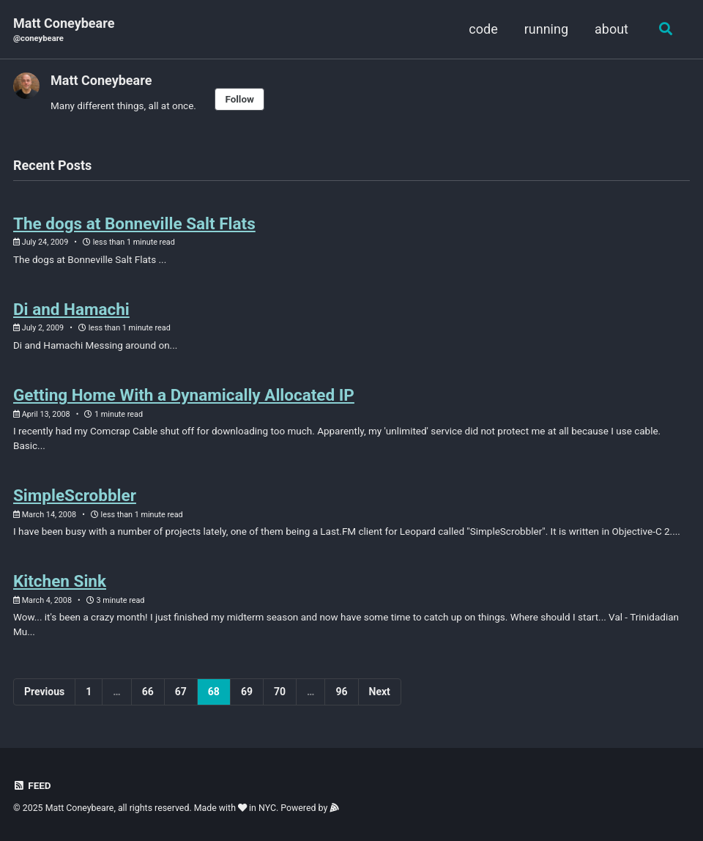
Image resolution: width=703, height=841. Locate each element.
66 (148, 691)
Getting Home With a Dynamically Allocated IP (183, 394)
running (546, 29)
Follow (239, 99)
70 (280, 691)
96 (341, 691)
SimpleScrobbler (74, 495)
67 (181, 691)
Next (379, 691)
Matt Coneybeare (63, 30)
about (611, 29)
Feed (32, 785)
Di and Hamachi (71, 309)
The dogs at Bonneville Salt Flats (134, 223)
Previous (44, 691)
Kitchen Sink (59, 580)
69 (247, 691)
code (483, 29)
